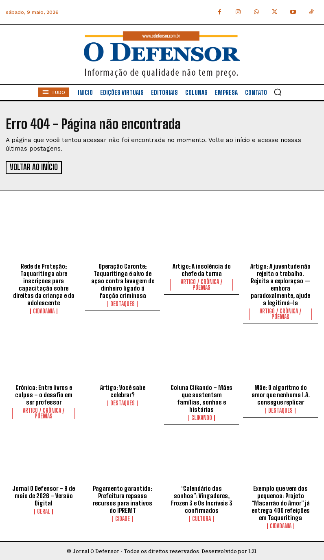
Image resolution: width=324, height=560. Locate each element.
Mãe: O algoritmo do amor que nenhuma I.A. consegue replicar (281, 394)
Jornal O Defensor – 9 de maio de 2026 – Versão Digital (43, 494)
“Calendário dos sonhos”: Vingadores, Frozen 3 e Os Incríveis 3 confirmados (201, 498)
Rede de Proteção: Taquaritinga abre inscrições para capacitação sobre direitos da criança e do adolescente (43, 283)
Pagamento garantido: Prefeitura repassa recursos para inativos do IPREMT (122, 498)
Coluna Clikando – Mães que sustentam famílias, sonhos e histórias (201, 397)
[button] (277, 92)
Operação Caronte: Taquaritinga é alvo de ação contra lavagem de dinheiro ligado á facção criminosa (122, 279)
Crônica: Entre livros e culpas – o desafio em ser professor (43, 394)
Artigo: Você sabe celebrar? (122, 390)
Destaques (122, 303)
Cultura (201, 518)
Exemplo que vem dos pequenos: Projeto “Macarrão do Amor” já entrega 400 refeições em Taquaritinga (281, 501)
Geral (43, 510)
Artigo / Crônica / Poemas (202, 283)
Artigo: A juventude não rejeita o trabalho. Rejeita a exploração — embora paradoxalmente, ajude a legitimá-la (280, 283)
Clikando (201, 417)
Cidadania (44, 310)
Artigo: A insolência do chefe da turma (202, 268)
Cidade (122, 518)
